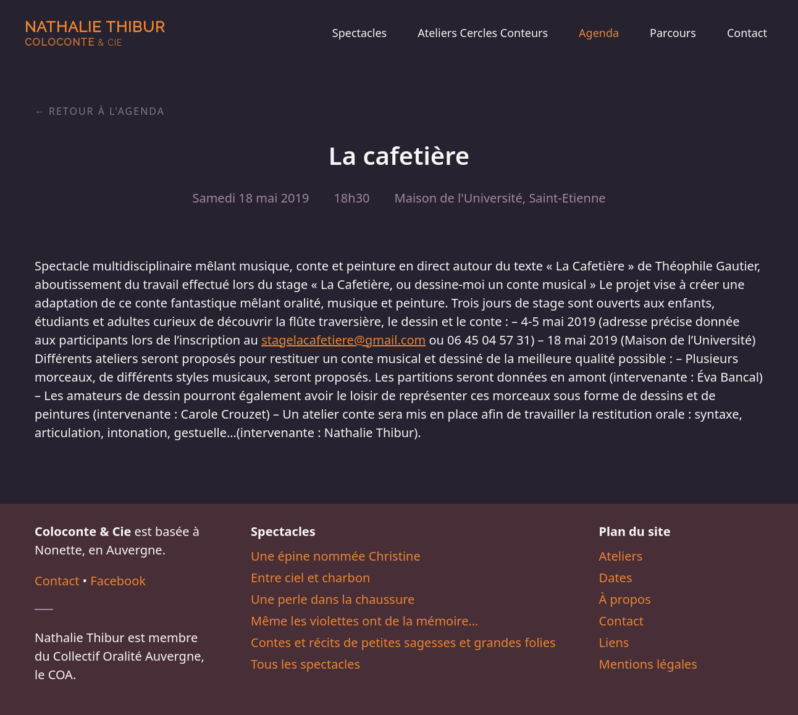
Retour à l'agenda (107, 111)
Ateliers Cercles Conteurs (483, 32)
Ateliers (621, 556)
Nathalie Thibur (95, 33)
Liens (614, 642)
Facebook (118, 580)
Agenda (599, 32)
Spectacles (359, 32)
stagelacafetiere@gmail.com (343, 340)
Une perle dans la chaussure (332, 599)
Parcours (673, 32)
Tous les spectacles (305, 664)
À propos (625, 599)
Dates (615, 577)
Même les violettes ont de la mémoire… (364, 621)
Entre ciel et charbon (310, 577)
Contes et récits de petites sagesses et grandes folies (403, 642)
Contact (747, 32)
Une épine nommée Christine (336, 556)
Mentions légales (648, 664)
